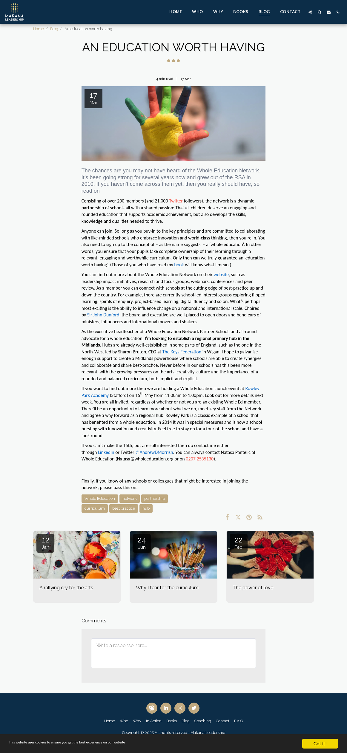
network (129, 498)
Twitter (176, 201)
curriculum (95, 508)
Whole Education (100, 498)
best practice (123, 508)
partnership (154, 498)
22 (239, 542)
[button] (310, 12)
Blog (54, 29)
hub (146, 508)
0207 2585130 (200, 459)
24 (142, 542)
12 (45, 542)
